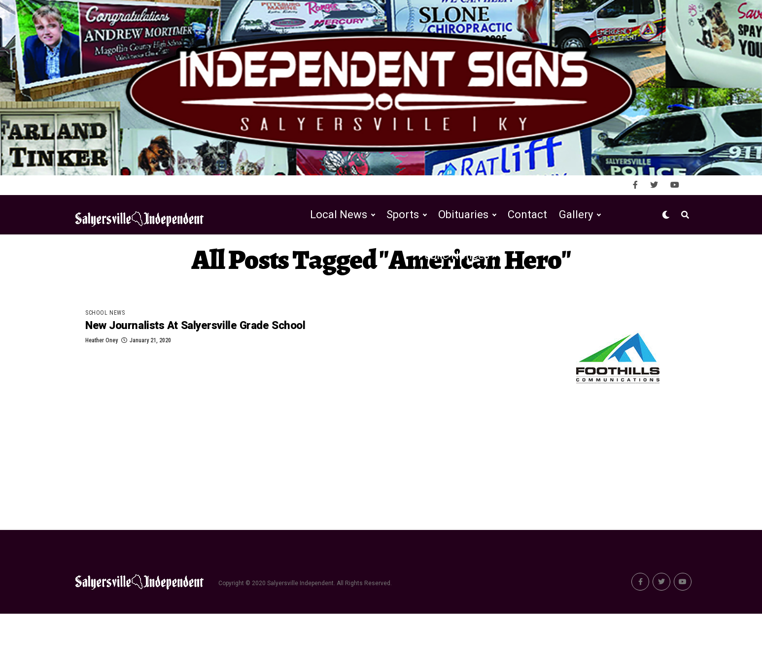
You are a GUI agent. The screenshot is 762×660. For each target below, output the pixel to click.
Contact (527, 261)
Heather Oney (101, 388)
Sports (402, 261)
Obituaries (463, 261)
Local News (338, 261)
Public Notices (453, 302)
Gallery (576, 261)
